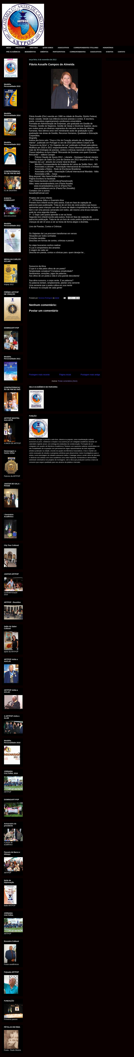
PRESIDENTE (20, 48)
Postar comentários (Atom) (67, 381)
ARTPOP (12, 9)
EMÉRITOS (44, 52)
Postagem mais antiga (90, 375)
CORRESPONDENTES (78, 52)
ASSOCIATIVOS (63, 48)
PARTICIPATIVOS (59, 52)
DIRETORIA (34, 48)
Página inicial (65, 375)
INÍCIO (8, 48)
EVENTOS (109, 52)
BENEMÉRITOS (30, 52)
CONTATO (121, 52)
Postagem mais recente (39, 375)
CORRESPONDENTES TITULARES (86, 48)
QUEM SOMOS (48, 48)
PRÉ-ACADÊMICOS (13, 52)
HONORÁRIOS (108, 48)
